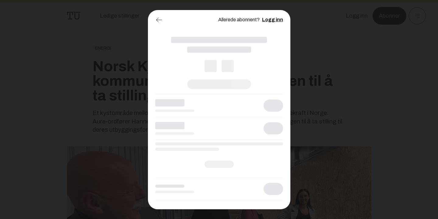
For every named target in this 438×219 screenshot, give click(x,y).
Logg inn (272, 19)
